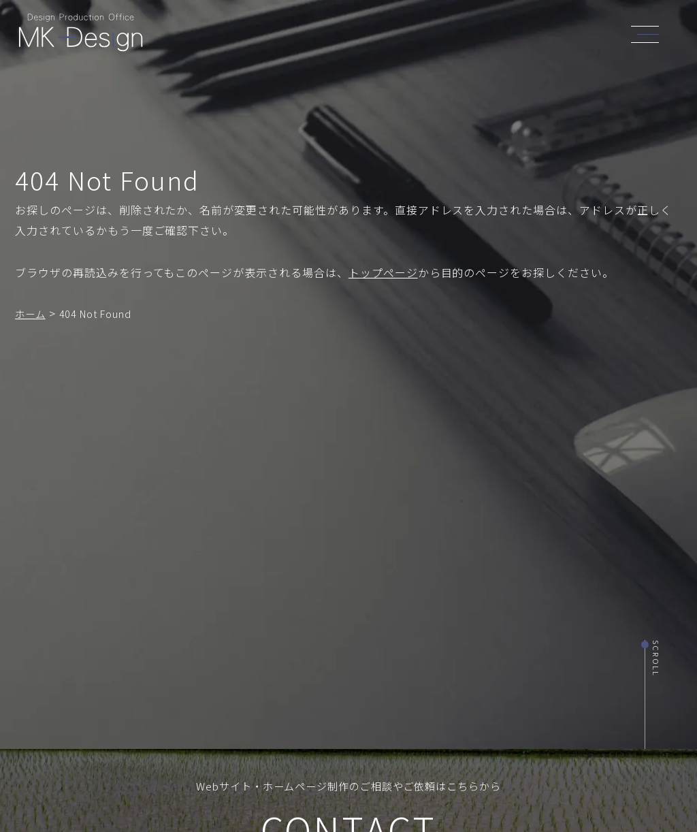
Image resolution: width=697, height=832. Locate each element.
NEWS (475, 38)
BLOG (518, 38)
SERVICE (376, 36)
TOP (282, 36)
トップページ (383, 272)
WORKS (429, 36)
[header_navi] (648, 32)
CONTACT (569, 40)
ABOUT (324, 36)
